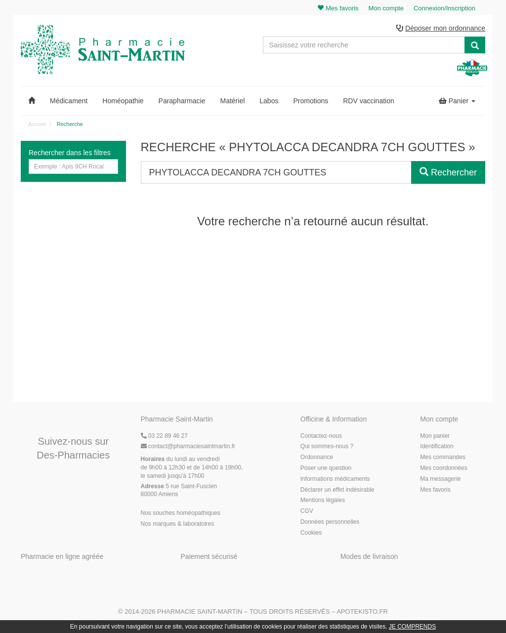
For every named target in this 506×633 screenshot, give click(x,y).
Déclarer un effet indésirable (337, 489)
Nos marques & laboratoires (177, 523)
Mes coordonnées (443, 467)
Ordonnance (316, 457)
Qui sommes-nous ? (326, 446)
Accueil (36, 124)
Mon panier (435, 435)
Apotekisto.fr (362, 611)
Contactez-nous (321, 435)
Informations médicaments (335, 478)
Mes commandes (442, 457)
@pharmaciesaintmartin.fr (188, 446)
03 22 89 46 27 (164, 435)
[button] (31, 100)
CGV (306, 510)
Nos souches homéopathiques (180, 512)
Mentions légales (322, 500)
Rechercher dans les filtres (70, 153)
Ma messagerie (440, 478)
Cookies (311, 532)
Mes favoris (435, 489)
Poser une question (325, 467)
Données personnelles (329, 521)
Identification (436, 446)
